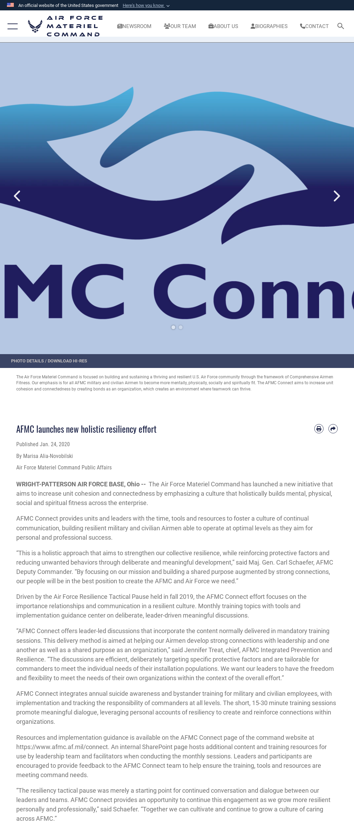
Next (336, 196)
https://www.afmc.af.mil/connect (62, 746)
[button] (147, 5)
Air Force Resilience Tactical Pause (101, 596)
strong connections (302, 571)
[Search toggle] (342, 26)
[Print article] (319, 428)
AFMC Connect (37, 518)
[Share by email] (333, 428)
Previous (17, 196)
